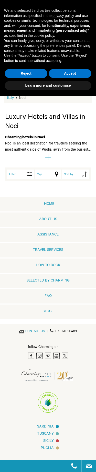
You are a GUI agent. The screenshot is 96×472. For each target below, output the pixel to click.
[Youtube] (56, 356)
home (49, 204)
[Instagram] (39, 356)
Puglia (47, 448)
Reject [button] (26, 73)
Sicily (48, 441)
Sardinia (45, 427)
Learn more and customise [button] (48, 85)
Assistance (48, 235)
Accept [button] (70, 73)
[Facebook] (31, 356)
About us (48, 220)
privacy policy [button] (63, 16)
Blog (47, 312)
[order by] (75, 174)
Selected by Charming (48, 281)
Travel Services (48, 250)
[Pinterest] (48, 356)
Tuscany (45, 434)
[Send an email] (35, 331)
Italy (10, 98)
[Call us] (72, 466)
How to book (48, 266)
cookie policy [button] (44, 35)
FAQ (48, 296)
